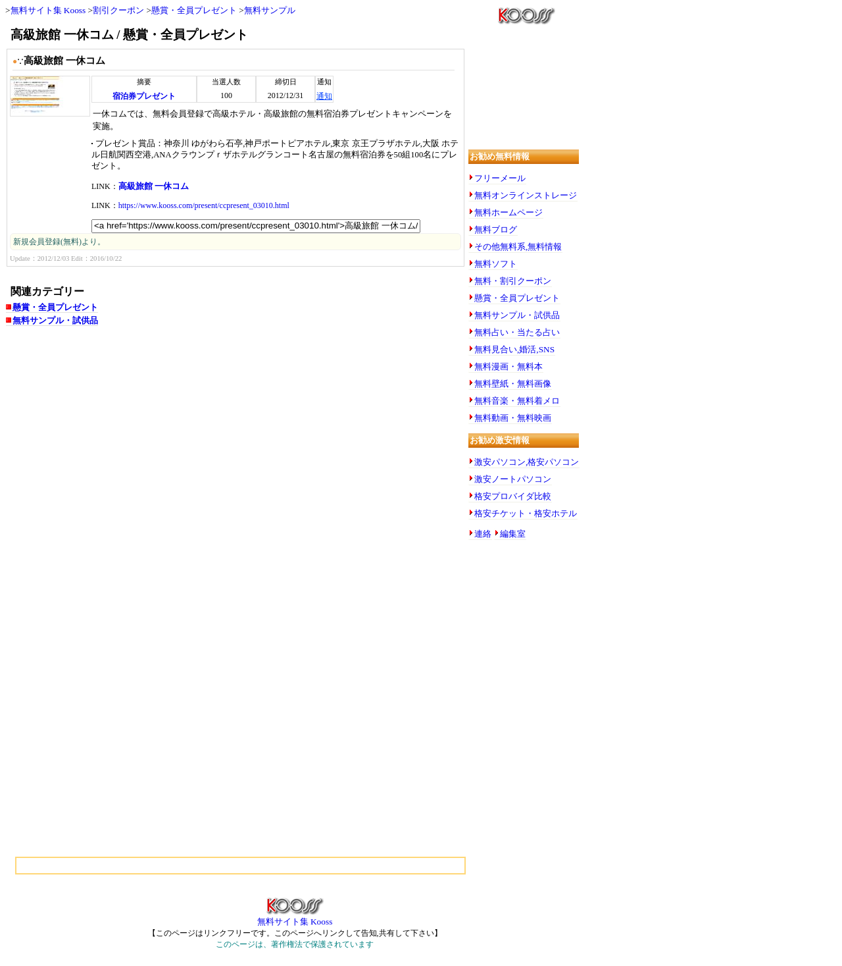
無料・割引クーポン (512, 281)
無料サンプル (269, 10)
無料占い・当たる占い (517, 332)
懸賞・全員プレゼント (194, 10)
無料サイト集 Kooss (48, 10)
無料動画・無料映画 (512, 418)
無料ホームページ (508, 212)
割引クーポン (118, 10)
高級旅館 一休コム (153, 186)
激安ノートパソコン (512, 479)
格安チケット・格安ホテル (525, 513)
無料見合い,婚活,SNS (514, 349)
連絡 (482, 534)
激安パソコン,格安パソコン (526, 462)
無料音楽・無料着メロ (517, 401)
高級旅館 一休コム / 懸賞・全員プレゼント (129, 34)
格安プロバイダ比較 (512, 496)
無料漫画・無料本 (508, 366)
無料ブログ (495, 229)
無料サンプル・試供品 (55, 320)
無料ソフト (495, 264)
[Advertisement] (136, 440)
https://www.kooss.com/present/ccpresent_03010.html (203, 205)
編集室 (513, 534)
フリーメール (500, 178)
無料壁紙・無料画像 (512, 384)
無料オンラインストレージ (525, 195)
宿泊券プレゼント (144, 96)
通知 (324, 96)
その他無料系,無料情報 (518, 247)
